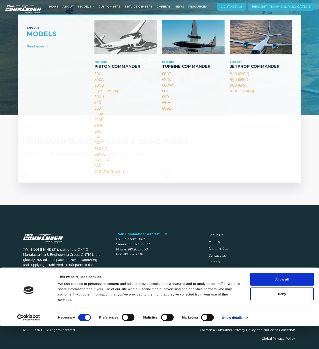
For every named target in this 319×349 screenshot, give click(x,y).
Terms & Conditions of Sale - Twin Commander (215, 175)
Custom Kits (218, 249)
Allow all (282, 302)
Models (214, 242)
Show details (232, 340)
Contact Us (231, 6)
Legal (212, 269)
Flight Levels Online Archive (229, 276)
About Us (215, 235)
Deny (282, 316)
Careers (214, 262)
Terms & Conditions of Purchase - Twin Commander (77, 175)
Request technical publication (281, 6)
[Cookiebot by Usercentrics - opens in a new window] (28, 340)
